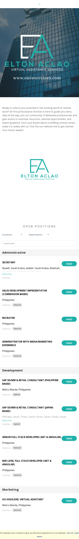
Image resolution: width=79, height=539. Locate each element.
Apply (69, 263)
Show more (7, 274)
